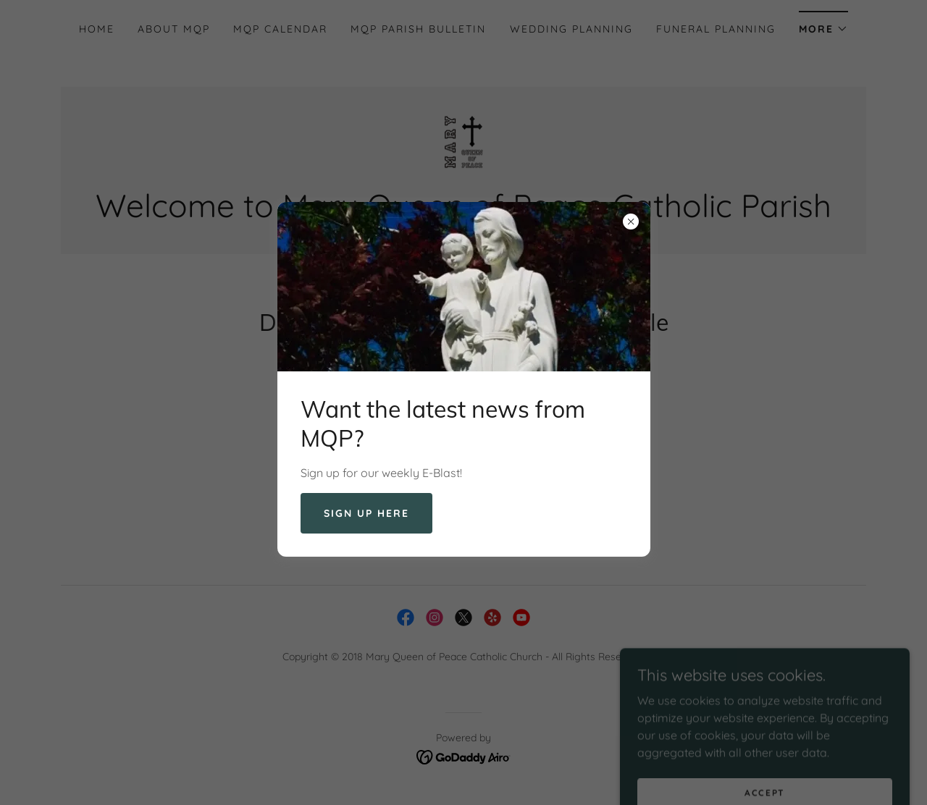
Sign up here (366, 513)
